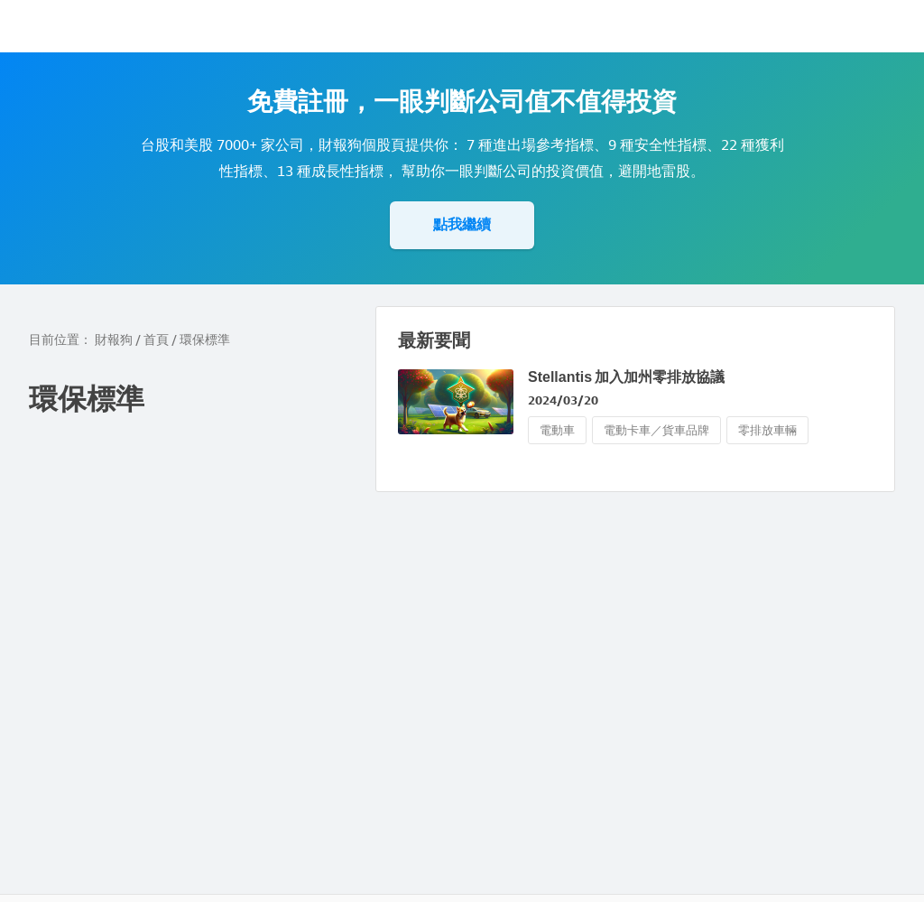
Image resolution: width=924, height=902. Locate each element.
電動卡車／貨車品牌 (656, 430)
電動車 (557, 430)
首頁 (156, 340)
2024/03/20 (563, 400)
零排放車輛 (767, 430)
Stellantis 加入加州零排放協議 (626, 377)
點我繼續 (462, 224)
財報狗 (114, 340)
